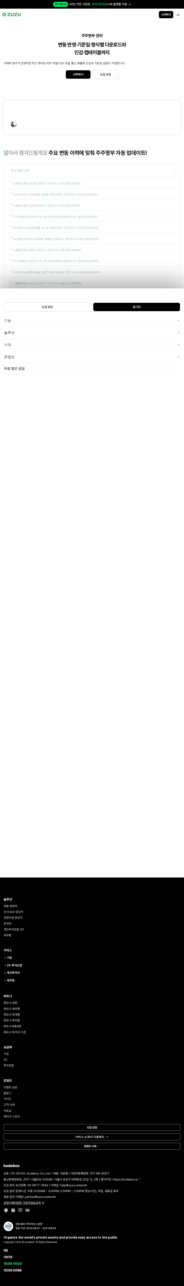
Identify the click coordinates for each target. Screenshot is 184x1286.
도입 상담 (105, 74)
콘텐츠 (92, 357)
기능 (92, 320)
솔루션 (92, 333)
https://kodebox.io (127, 1179)
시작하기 (78, 74)
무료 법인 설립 (14, 368)
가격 (92, 345)
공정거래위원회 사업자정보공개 (24, 1203)
